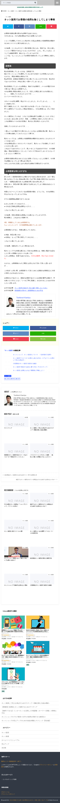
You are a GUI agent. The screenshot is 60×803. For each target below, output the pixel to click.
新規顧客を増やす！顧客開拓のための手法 (29, 290)
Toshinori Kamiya (20, 395)
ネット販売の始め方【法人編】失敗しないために (31, 288)
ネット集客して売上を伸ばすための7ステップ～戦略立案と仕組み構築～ (26, 703)
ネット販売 (8, 350)
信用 (18, 379)
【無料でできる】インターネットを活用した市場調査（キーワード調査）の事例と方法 (29, 712)
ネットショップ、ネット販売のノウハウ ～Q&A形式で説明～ (32, 355)
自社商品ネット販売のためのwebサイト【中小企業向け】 (20, 475)
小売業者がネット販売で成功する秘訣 (24, 363)
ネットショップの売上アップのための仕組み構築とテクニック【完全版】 (26, 721)
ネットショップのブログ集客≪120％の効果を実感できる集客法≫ (24, 717)
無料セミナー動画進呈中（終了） (11, 761)
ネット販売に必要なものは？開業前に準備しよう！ (29, 370)
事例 (13, 379)
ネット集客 (5, 736)
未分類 (4, 748)
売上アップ (5, 744)
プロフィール (5, 792)
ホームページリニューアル (10, 740)
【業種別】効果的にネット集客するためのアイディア (19, 707)
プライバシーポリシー (46, 765)
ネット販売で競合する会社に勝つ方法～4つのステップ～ (30, 367)
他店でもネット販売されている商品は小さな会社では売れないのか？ (36, 479)
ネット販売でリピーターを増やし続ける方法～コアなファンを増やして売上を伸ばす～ (33, 359)
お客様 (8, 379)
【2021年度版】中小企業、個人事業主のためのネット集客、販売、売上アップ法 (28, 800)
